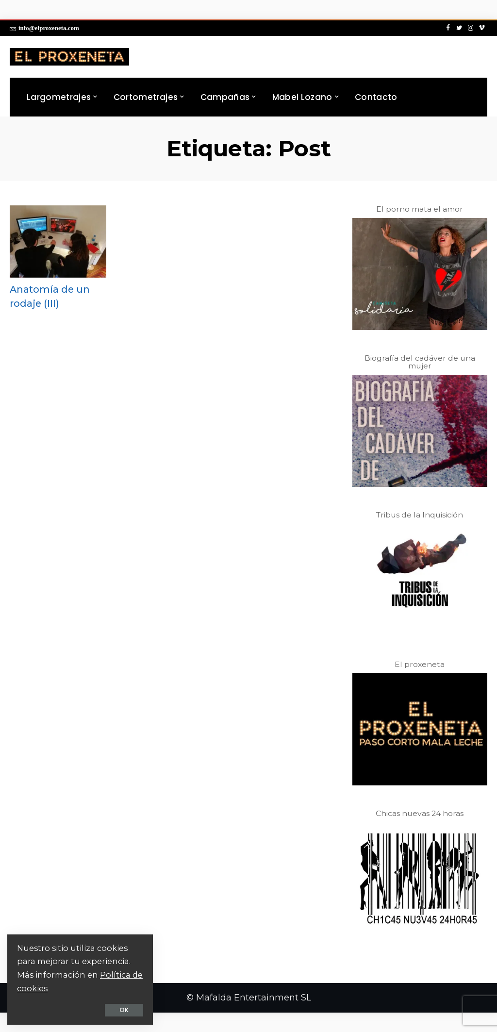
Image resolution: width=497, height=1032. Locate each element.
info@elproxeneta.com (44, 28)
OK (124, 1010)
